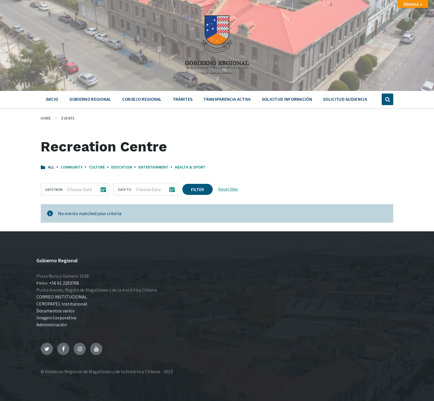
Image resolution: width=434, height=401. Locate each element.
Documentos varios (55, 311)
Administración (51, 324)
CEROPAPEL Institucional (61, 304)
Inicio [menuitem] (52, 99)
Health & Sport (190, 167)
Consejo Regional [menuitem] (142, 99)
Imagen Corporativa (56, 318)
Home (46, 118)
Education (121, 167)
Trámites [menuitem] (182, 99)
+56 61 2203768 (64, 283)
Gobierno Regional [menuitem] (90, 99)
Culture (97, 167)
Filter (197, 189)
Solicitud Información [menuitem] (287, 99)
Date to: (125, 189)
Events (68, 118)
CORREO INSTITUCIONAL (61, 297)
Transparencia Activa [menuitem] (227, 99)
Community (72, 167)
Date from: (54, 189)
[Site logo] (217, 76)
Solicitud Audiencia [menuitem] (345, 99)
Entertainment (153, 167)
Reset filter (228, 189)
